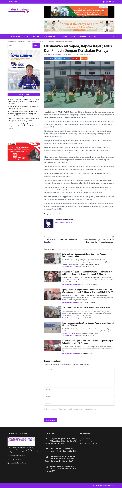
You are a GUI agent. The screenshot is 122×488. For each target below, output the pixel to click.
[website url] (79, 403)
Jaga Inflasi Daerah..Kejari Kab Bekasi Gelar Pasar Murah (86, 307)
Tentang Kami (12, 1)
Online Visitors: (85, 438)
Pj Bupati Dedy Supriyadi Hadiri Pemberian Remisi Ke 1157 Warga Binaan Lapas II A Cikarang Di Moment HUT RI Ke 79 (87, 291)
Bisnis (72, 36)
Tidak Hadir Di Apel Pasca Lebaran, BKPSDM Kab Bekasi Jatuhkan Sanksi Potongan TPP (60, 469)
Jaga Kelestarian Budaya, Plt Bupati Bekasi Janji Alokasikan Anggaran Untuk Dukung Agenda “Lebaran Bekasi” (23, 113)
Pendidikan (63, 36)
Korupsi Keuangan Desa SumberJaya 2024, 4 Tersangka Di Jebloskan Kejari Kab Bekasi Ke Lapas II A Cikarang (87, 273)
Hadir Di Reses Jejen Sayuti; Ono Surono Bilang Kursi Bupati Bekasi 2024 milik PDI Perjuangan (88, 342)
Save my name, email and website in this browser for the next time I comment (71, 409)
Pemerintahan (14, 36)
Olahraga (92, 36)
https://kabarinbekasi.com (63, 223)
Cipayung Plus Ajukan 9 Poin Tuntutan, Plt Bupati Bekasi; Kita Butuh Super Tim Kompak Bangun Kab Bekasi (23, 101)
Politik (26, 36)
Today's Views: (85, 441)
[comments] (79, 376)
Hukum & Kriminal (49, 36)
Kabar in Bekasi (12, 41)
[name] (79, 390)
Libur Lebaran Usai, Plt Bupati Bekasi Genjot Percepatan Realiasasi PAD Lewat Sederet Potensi (22, 126)
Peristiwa (35, 36)
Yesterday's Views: (86, 444)
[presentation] (57, 413)
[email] (79, 396)
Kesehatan (82, 36)
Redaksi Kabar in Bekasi (54, 54)
